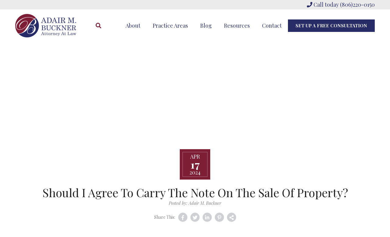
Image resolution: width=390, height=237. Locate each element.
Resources (237, 25)
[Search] (98, 25)
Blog (206, 25)
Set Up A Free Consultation (331, 25)
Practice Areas (170, 25)
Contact (272, 25)
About (133, 25)
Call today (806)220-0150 (341, 4)
